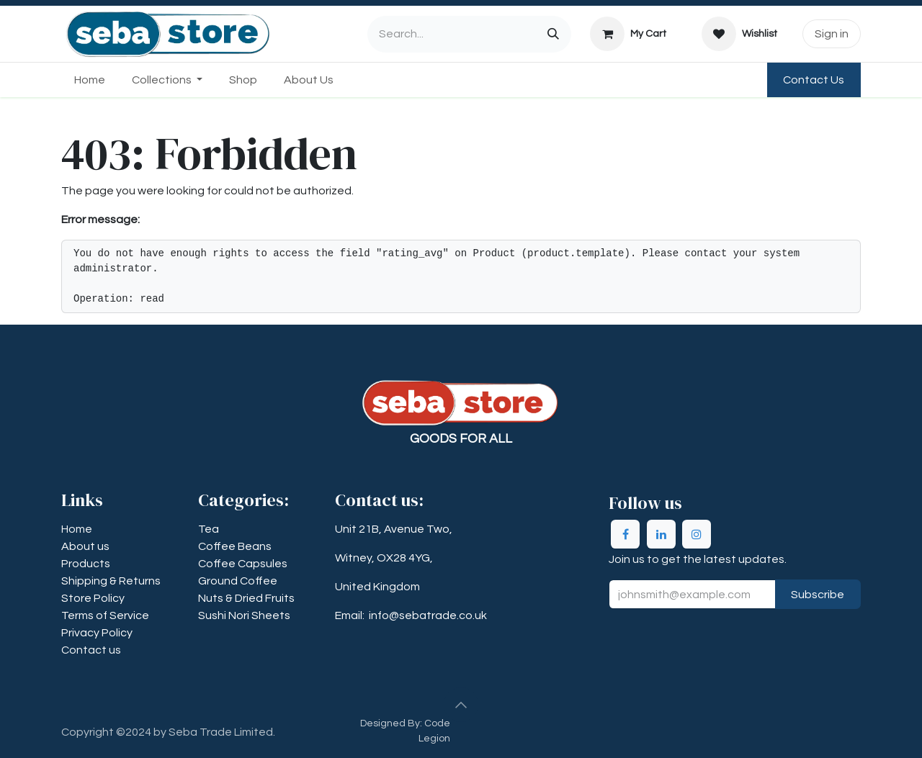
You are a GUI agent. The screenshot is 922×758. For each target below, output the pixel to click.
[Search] (553, 34)
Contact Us (813, 80)
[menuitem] (90, 80)
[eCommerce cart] (628, 34)
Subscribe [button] (817, 594)
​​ (111, 581)
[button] (461, 704)
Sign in (832, 34)
